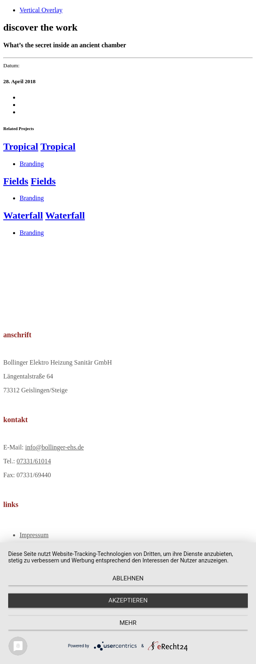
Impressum (34, 534)
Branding (32, 163)
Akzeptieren (128, 600)
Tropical (20, 146)
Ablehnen (128, 578)
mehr (128, 622)
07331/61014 (34, 461)
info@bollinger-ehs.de (54, 447)
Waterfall (23, 215)
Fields (15, 181)
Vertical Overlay (41, 10)
